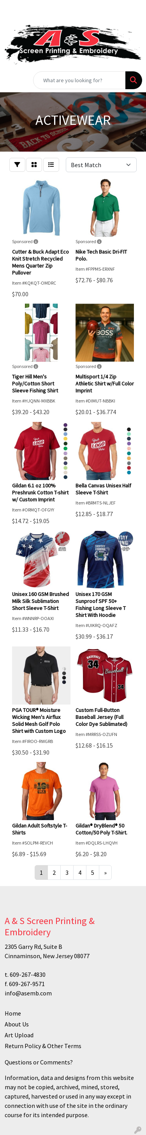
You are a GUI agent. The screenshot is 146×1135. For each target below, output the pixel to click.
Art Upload (19, 1035)
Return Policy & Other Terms (43, 1046)
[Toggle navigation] (12, 80)
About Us (17, 1024)
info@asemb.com (28, 993)
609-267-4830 (28, 974)
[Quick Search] (79, 80)
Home (13, 1013)
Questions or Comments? (39, 1062)
